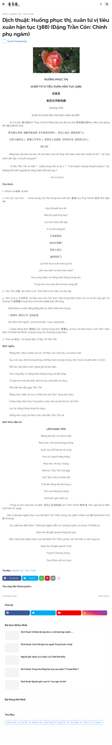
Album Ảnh (12, 722)
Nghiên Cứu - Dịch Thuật (22, 14)
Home (5, 14)
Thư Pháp (74, 722)
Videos (98, 722)
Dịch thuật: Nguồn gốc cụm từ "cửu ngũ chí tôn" (43, 681)
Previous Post (10, 596)
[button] (3, 4)
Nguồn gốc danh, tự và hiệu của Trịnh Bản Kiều (43, 657)
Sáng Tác (62, 722)
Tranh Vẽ (87, 722)
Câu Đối (24, 722)
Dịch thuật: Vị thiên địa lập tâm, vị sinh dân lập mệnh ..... (47, 632)
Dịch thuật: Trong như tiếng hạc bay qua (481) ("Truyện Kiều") (50, 669)
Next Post (103, 596)
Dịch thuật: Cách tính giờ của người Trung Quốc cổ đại (46, 644)
